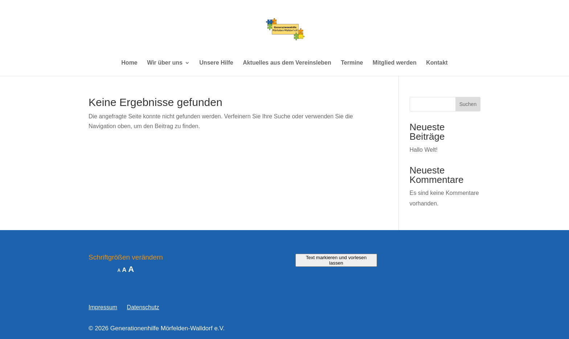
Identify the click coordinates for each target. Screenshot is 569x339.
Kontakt (437, 63)
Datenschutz (143, 307)
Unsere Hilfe (216, 63)
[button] (16, 323)
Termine (352, 63)
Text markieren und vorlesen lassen (336, 260)
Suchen (467, 104)
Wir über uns (165, 63)
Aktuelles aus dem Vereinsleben (287, 63)
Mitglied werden (395, 63)
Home (129, 63)
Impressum (103, 307)
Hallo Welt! (424, 150)
